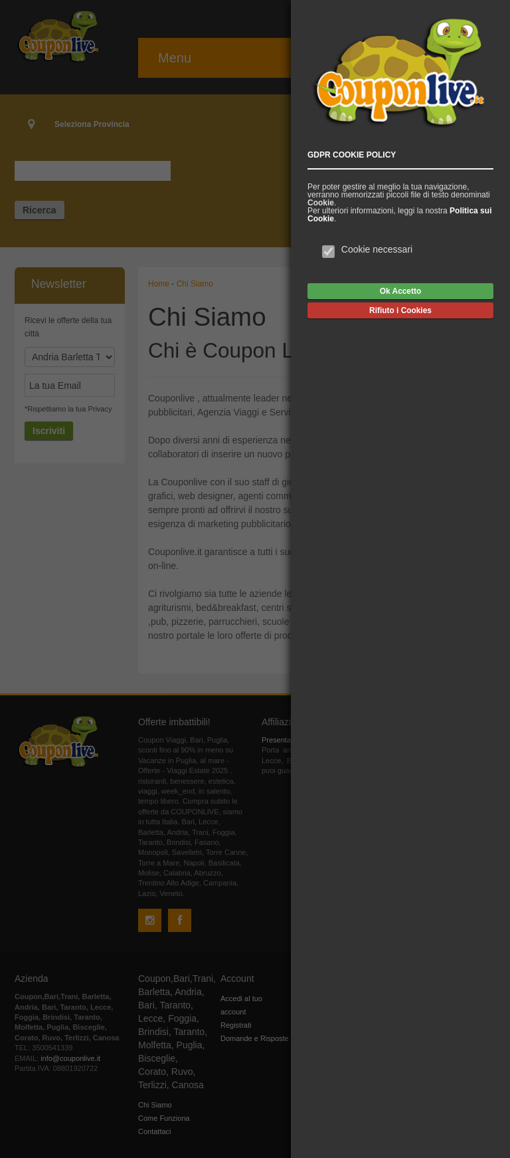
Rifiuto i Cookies (400, 310)
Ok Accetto (400, 291)
